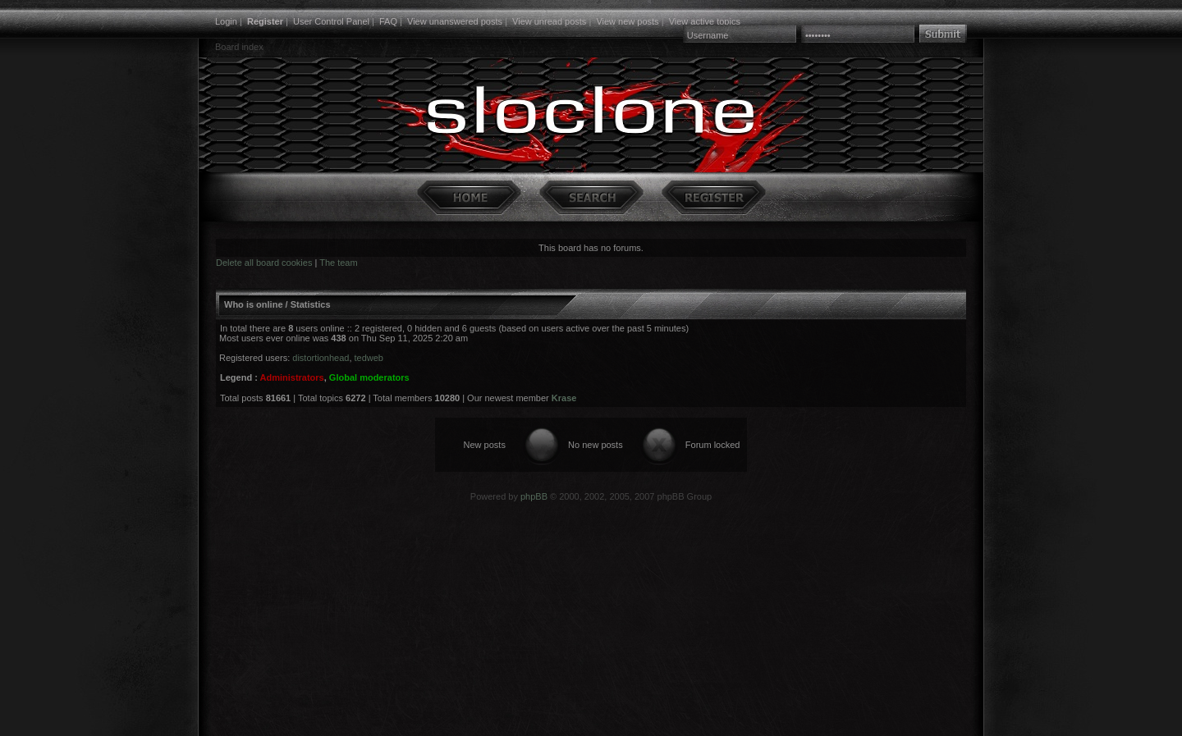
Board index (239, 47)
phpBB (533, 496)
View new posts (627, 21)
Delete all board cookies (264, 262)
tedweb (369, 358)
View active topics (704, 21)
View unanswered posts (454, 21)
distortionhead (320, 358)
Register (265, 21)
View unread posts (549, 21)
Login (226, 21)
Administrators (291, 377)
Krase (564, 398)
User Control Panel (331, 21)
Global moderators (369, 377)
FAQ (388, 21)
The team (338, 262)
